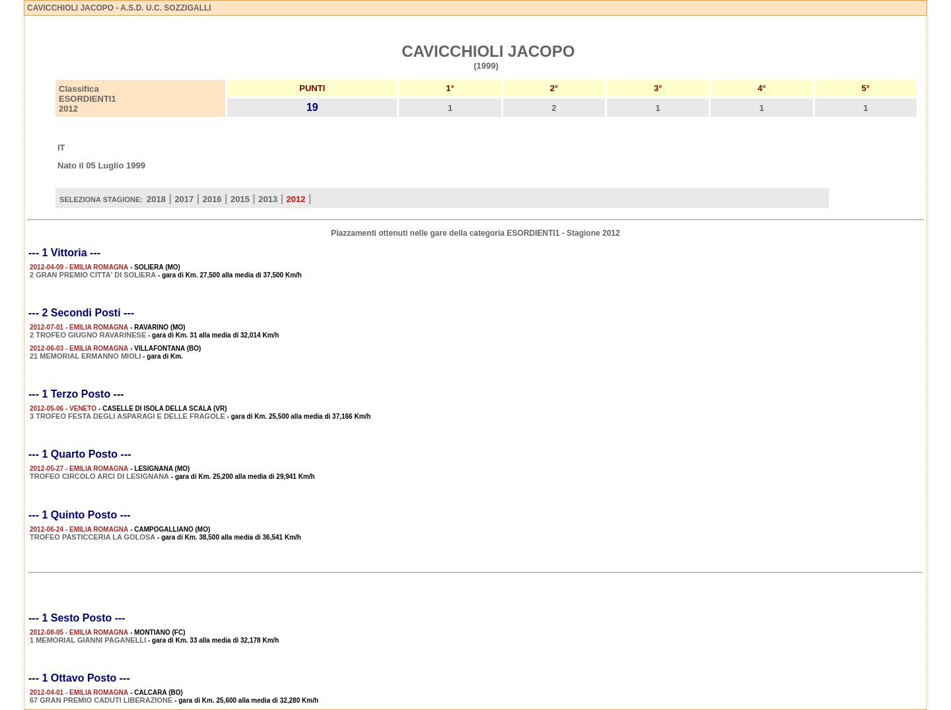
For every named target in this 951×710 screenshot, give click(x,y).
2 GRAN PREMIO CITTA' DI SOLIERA (93, 275)
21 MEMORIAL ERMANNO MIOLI (85, 356)
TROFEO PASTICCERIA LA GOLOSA (92, 537)
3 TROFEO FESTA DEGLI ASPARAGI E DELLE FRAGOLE (127, 416)
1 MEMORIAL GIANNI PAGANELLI (88, 640)
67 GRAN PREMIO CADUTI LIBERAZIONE (101, 700)
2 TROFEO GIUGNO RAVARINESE (88, 335)
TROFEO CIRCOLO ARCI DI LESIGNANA (99, 476)
